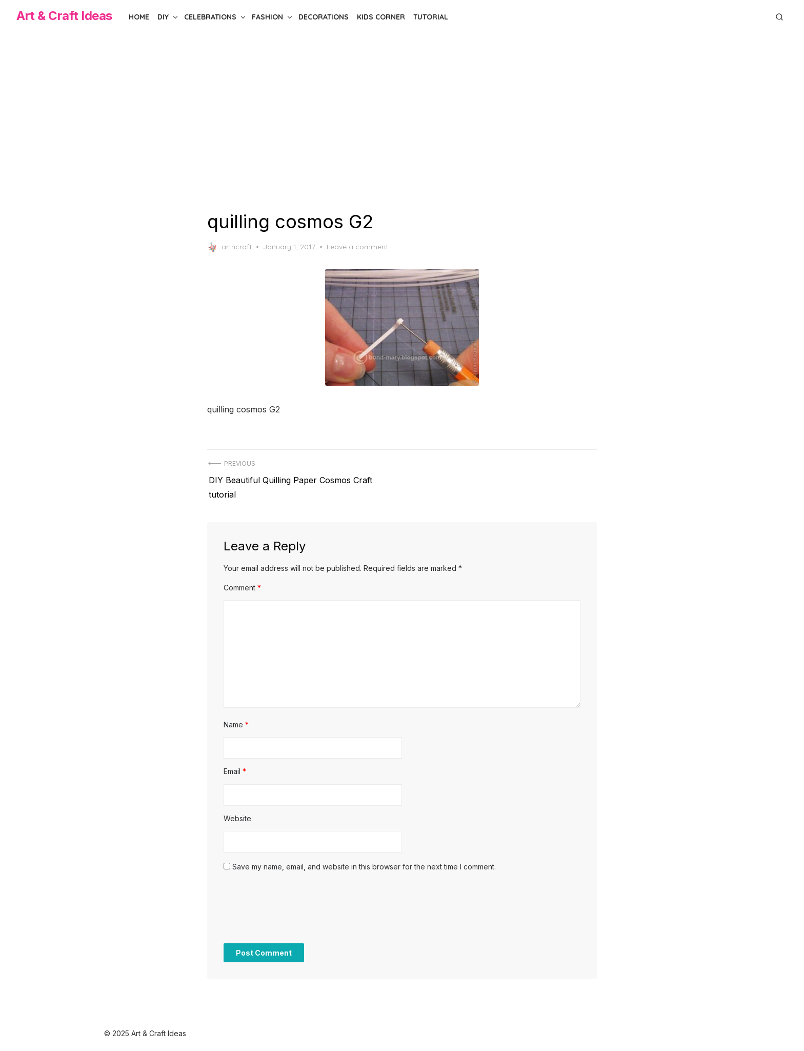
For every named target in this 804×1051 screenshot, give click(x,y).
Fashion (267, 17)
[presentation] (301, 909)
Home (139, 17)
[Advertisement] (402, 122)
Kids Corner (381, 17)
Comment (242, 583)
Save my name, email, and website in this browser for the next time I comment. (364, 862)
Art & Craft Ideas (64, 15)
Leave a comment (357, 246)
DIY (163, 17)
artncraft (229, 247)
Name (236, 720)
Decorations (323, 17)
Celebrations (210, 17)
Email (235, 767)
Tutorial (430, 17)
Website (237, 814)
